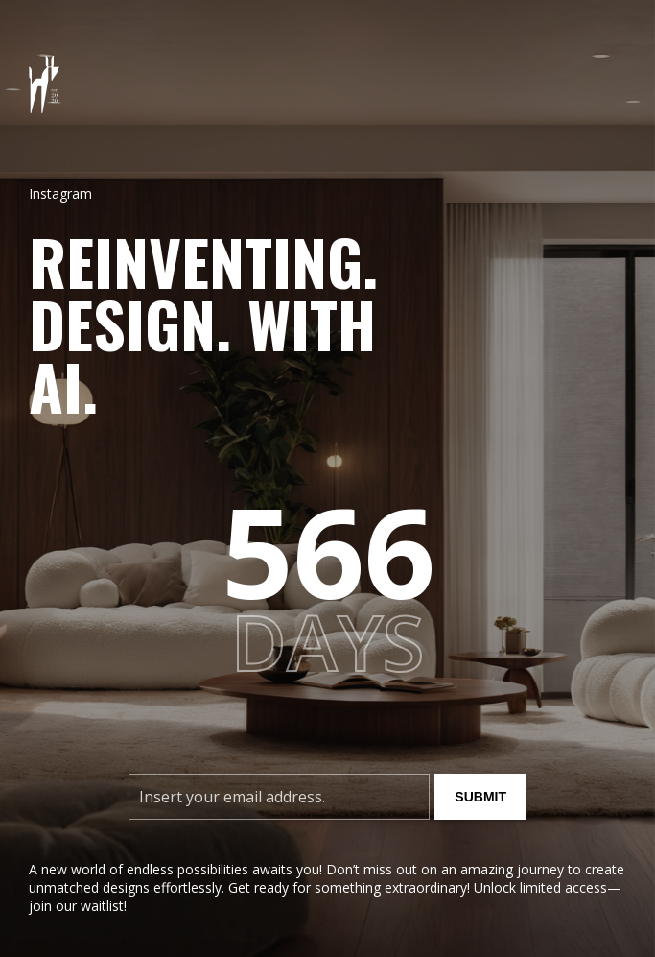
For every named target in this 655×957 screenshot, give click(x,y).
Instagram (60, 193)
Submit (480, 796)
